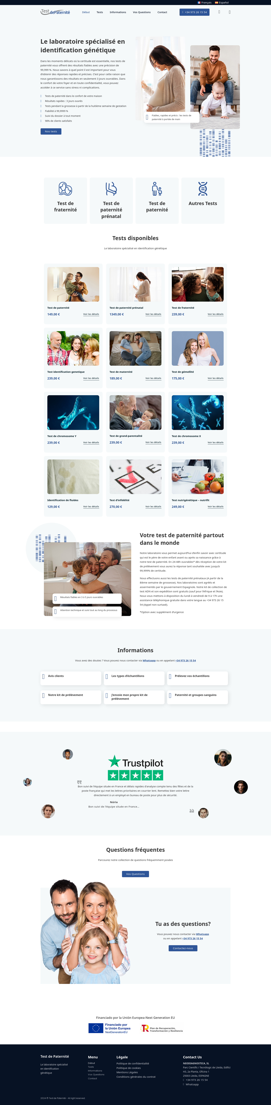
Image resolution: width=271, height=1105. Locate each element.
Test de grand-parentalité (126, 436)
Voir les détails (91, 314)
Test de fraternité (183, 307)
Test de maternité (121, 371)
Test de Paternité (54, 1056)
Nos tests (51, 131)
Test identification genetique (66, 371)
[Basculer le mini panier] (230, 12)
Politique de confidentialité (132, 1063)
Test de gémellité (183, 371)
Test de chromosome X (186, 436)
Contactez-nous (183, 948)
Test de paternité (58, 307)
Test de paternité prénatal (126, 307)
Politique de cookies (128, 1068)
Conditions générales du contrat (136, 1076)
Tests (100, 12)
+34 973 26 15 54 (194, 12)
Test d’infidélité (119, 500)
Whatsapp (149, 660)
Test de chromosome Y (61, 436)
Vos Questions (142, 12)
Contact (162, 12)
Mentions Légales (127, 1072)
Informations (118, 12)
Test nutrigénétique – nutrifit (190, 500)
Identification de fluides (62, 500)
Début (86, 12)
